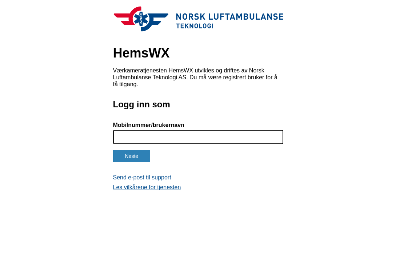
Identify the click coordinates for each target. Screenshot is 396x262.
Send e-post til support (142, 177)
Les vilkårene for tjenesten (147, 187)
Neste (132, 156)
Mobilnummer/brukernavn (148, 125)
